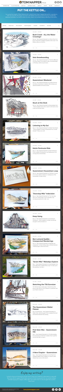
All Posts (4, 25)
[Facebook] (60, 2)
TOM (25, 2)
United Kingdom (27, 25)
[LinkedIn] (58, 2)
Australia (35, 25)
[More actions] (58, 32)
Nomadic (49, 25)
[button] (58, 25)
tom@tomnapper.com (31, 389)
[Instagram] (55, 2)
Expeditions (42, 25)
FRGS (44, 3)
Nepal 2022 (11, 25)
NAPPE (34, 2)
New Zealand (19, 25)
